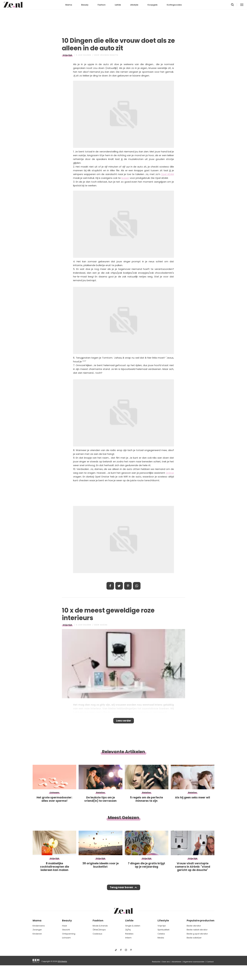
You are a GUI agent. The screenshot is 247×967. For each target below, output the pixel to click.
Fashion (102, 4)
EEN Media (62, 961)
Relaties (129, 933)
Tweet (119, 586)
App (137, 586)
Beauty (84, 4)
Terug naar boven (121, 890)
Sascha (103, 625)
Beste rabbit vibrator (197, 929)
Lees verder (124, 722)
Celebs (161, 933)
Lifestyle (134, 4)
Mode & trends (100, 925)
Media (161, 937)
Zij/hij (128, 929)
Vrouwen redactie (109, 55)
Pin (128, 586)
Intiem (128, 937)
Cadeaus (97, 933)
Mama (68, 4)
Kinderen (37, 933)
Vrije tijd (67, 55)
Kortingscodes (174, 4)
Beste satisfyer (194, 937)
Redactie (156, 961)
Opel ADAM (167, 174)
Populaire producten (200, 920)
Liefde (118, 4)
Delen (110, 586)
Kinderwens (39, 925)
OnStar (170, 472)
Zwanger (37, 929)
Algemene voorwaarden (193, 961)
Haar (64, 925)
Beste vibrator (194, 925)
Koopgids (153, 4)
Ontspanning (68, 933)
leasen (125, 178)
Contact (210, 961)
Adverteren (176, 961)
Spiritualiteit (163, 929)
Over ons (166, 961)
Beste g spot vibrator (197, 933)
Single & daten (132, 925)
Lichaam (66, 937)
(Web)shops (99, 929)
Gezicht (66, 929)
